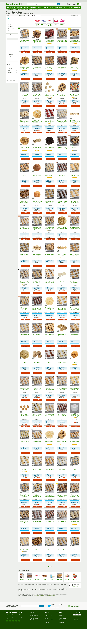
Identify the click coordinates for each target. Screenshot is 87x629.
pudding (45, 595)
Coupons (46, 618)
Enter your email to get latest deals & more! (12, 606)
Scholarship (61, 619)
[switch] (79, 15)
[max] (15, 37)
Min (7, 36)
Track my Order (77, 617)
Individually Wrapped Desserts (75, 580)
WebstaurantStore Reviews (49, 621)
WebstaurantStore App (34, 616)
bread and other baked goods (39, 595)
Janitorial (65, 7)
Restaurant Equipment (11, 7)
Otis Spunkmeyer (54, 596)
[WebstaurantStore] (15, 612)
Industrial (70, 7)
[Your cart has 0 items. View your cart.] (79, 4)
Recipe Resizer (33, 619)
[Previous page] (46, 566)
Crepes (52, 579)
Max (13, 36)
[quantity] (20, 52)
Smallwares (26, 7)
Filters (8, 15)
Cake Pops (37, 579)
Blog (45, 614)
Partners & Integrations (34, 621)
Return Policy (61, 622)
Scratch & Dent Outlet (48, 615)
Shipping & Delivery (77, 620)
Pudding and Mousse (22, 580)
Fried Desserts (59, 579)
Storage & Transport (58, 7)
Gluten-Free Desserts (67, 580)
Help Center (77, 614)
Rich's (58, 596)
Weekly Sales (47, 616)
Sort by (28, 15)
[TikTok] (16, 621)
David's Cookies (37, 596)
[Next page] (53, 566)
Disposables (45, 7)
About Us (61, 614)
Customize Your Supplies (34, 618)
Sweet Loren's (63, 596)
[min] (9, 37)
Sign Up (41, 605)
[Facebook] (13, 621)
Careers (60, 616)
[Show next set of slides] (80, 577)
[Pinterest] (19, 621)
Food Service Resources (49, 619)
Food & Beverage (33, 7)
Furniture (51, 7)
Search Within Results (11, 80)
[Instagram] (7, 621)
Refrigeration (19, 7)
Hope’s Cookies (48, 596)
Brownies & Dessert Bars (29, 580)
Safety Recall (47, 622)
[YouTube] (10, 621)
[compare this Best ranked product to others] (69, 29)
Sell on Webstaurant (63, 621)
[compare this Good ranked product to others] (57, 29)
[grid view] (20, 15)
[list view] (23, 15)
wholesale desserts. (51, 595)
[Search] (16, 81)
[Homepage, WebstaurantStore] (16, 4)
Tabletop (39, 7)
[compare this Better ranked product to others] (32, 55)
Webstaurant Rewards (34, 615)
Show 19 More (12, 62)
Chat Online (75, 619)
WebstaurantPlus (33, 614)
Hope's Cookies (43, 596)
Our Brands (61, 615)
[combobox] (42, 4)
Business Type (77, 7)
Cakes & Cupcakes (44, 580)
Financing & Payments (63, 618)
